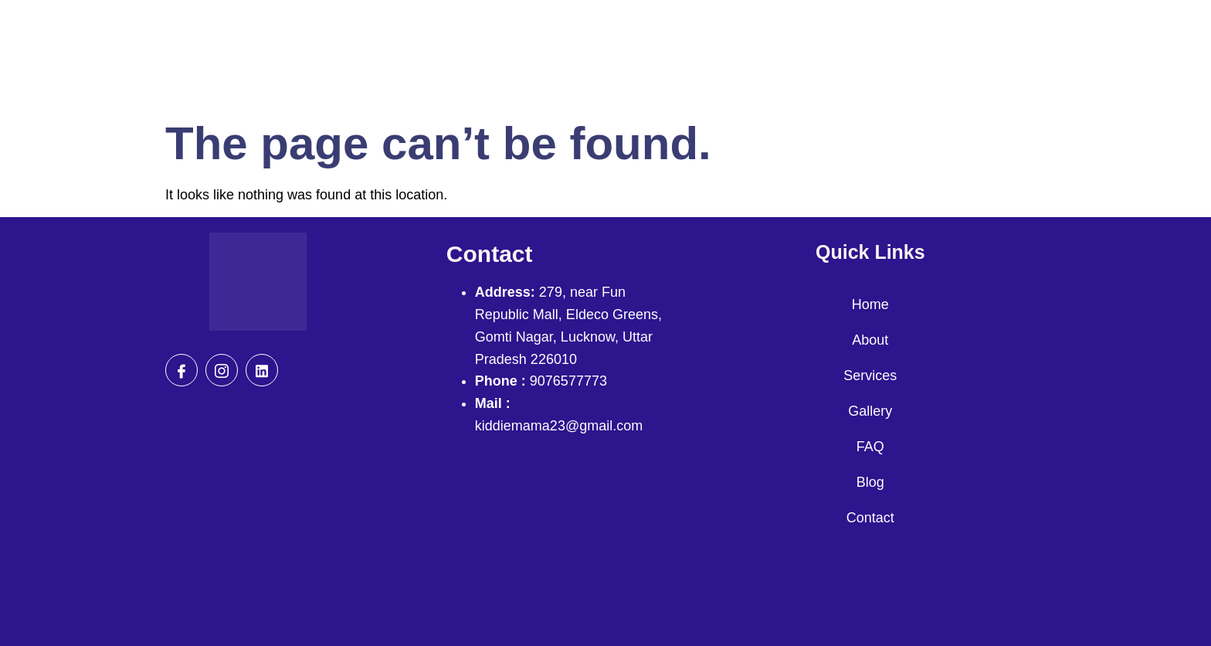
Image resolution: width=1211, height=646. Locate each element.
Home (870, 304)
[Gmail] (262, 370)
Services (870, 375)
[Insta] (221, 370)
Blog (870, 482)
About (870, 340)
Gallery (870, 411)
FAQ (870, 446)
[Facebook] (181, 370)
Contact (870, 517)
